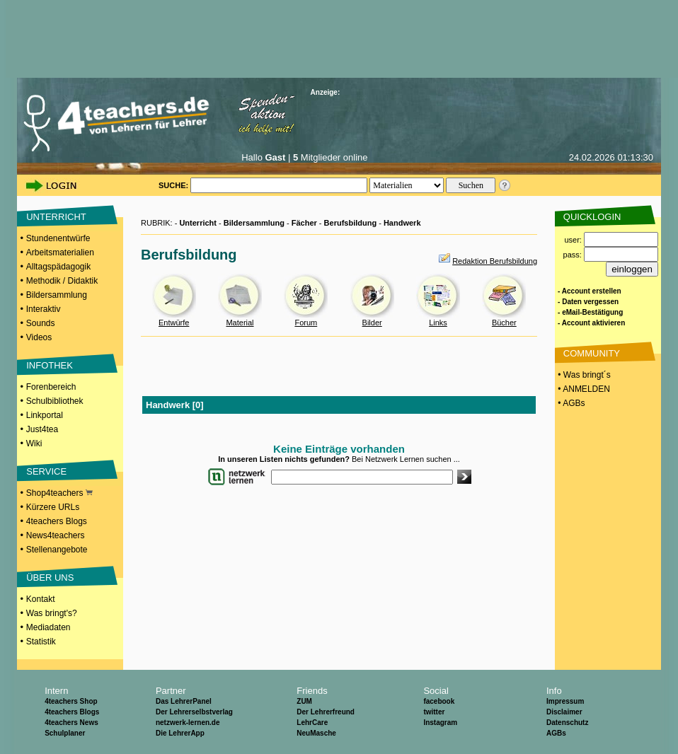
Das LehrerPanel (184, 701)
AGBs (556, 733)
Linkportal (44, 415)
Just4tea (42, 429)
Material (239, 322)
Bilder (372, 322)
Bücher (504, 322)
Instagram (440, 722)
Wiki (34, 443)
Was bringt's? (51, 613)
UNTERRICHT (56, 216)
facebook (438, 701)
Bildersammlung (56, 295)
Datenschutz (567, 722)
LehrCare (312, 722)
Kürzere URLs (52, 507)
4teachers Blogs (56, 521)
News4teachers (55, 535)
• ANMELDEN (583, 389)
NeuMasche (316, 733)
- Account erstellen (589, 291)
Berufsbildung (350, 223)
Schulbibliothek (55, 401)
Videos (39, 337)
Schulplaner (65, 733)
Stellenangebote (57, 550)
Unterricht (198, 223)
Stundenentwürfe (58, 238)
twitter (433, 712)
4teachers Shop (71, 701)
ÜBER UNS (50, 577)
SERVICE (46, 471)
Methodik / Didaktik (62, 281)
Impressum (565, 701)
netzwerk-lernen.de (188, 722)
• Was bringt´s (583, 375)
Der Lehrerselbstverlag (194, 712)
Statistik (41, 641)
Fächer (304, 223)
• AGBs (570, 403)
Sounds (40, 323)
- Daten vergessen (588, 302)
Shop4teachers (59, 493)
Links (438, 322)
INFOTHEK (49, 365)
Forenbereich (51, 387)
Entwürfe (174, 322)
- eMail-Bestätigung (590, 312)
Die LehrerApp (180, 733)
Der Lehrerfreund (326, 712)
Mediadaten (48, 627)
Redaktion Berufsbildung (494, 261)
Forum (305, 322)
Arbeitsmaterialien (60, 252)
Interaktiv (43, 309)
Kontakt (40, 599)
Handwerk (402, 223)
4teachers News (71, 722)
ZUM (304, 701)
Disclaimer (564, 712)
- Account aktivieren (591, 323)
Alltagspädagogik (58, 267)
